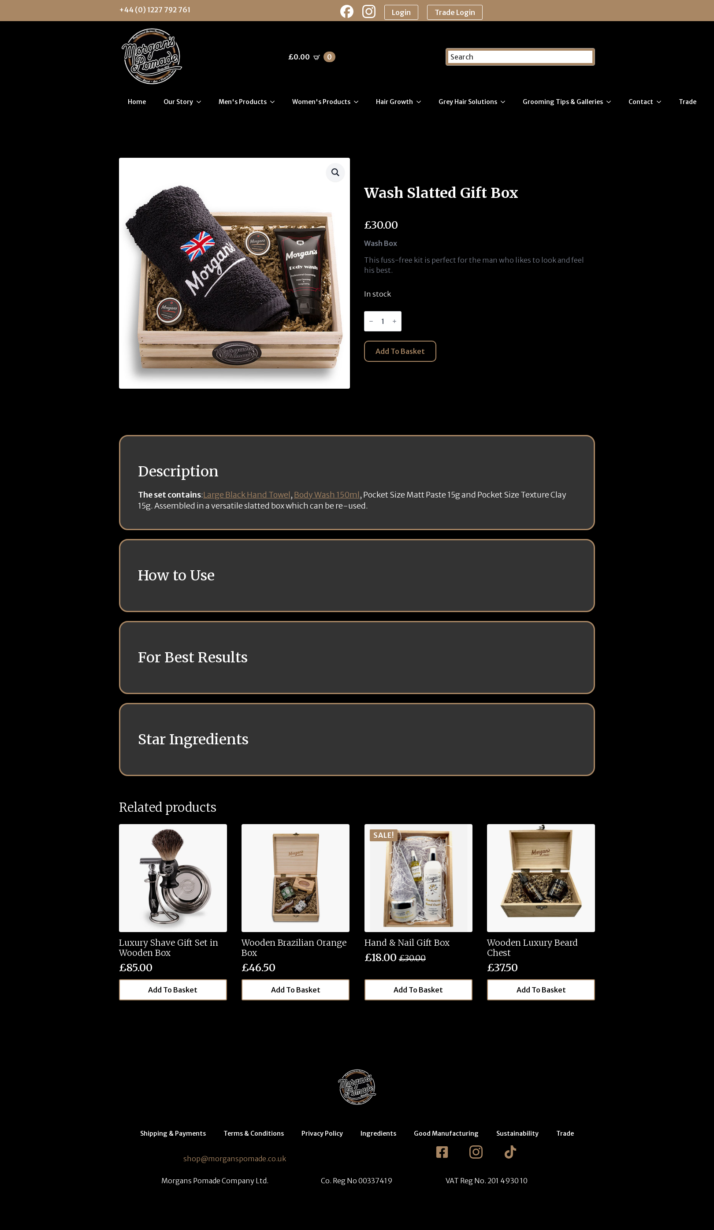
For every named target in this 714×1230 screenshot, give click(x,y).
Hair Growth (394, 102)
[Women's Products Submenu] (358, 102)
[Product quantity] (383, 321)
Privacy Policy (322, 1133)
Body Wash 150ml (327, 495)
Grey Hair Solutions (468, 102)
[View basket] (312, 57)
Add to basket (400, 351)
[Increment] (394, 321)
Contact (640, 102)
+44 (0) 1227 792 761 (154, 9)
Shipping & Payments (173, 1133)
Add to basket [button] (172, 989)
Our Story (178, 102)
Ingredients (378, 1133)
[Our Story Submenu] (201, 102)
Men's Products (243, 102)
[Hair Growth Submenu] (421, 102)
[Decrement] (371, 321)
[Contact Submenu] (661, 102)
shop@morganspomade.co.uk (234, 1158)
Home (137, 102)
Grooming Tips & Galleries (563, 102)
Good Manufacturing (446, 1133)
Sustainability (517, 1133)
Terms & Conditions (253, 1133)
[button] (335, 172)
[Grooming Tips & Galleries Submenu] (611, 102)
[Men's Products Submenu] (275, 102)
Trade (687, 102)
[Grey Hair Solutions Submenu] (505, 102)
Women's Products (321, 102)
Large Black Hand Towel (246, 495)
